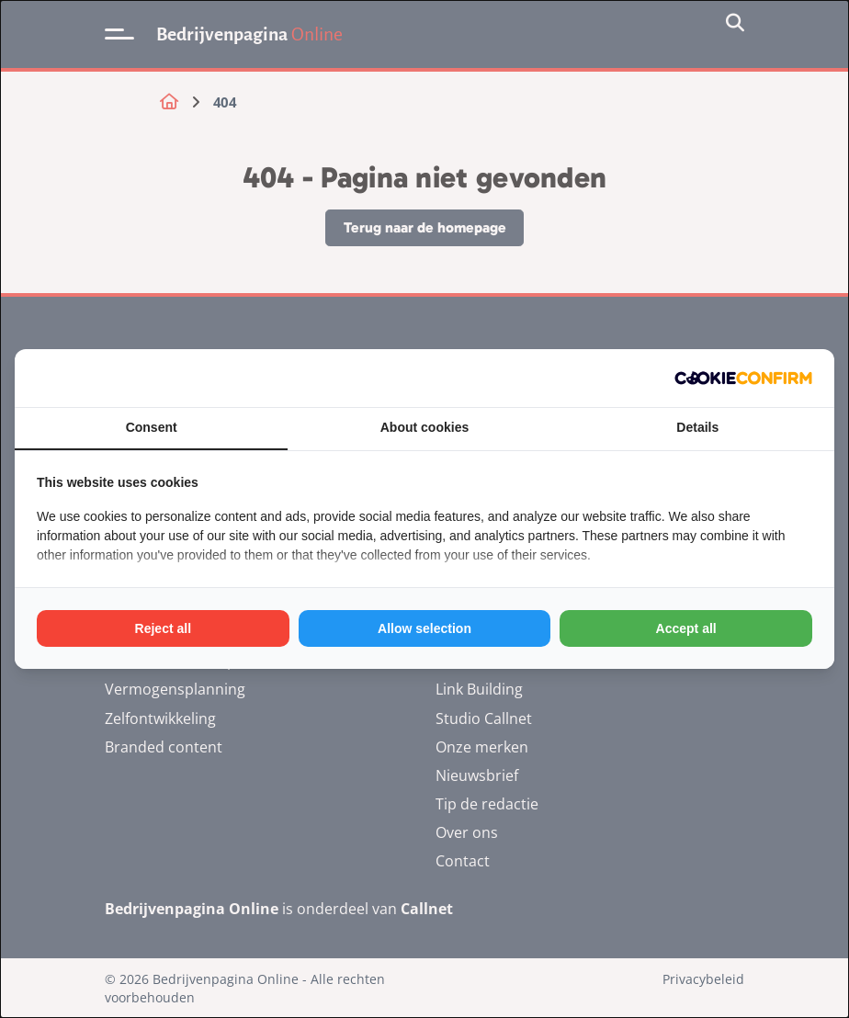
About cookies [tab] (424, 427)
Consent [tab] (151, 427)
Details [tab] (697, 427)
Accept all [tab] (686, 628)
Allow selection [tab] (424, 628)
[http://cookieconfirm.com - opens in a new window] (743, 378)
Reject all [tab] (163, 628)
